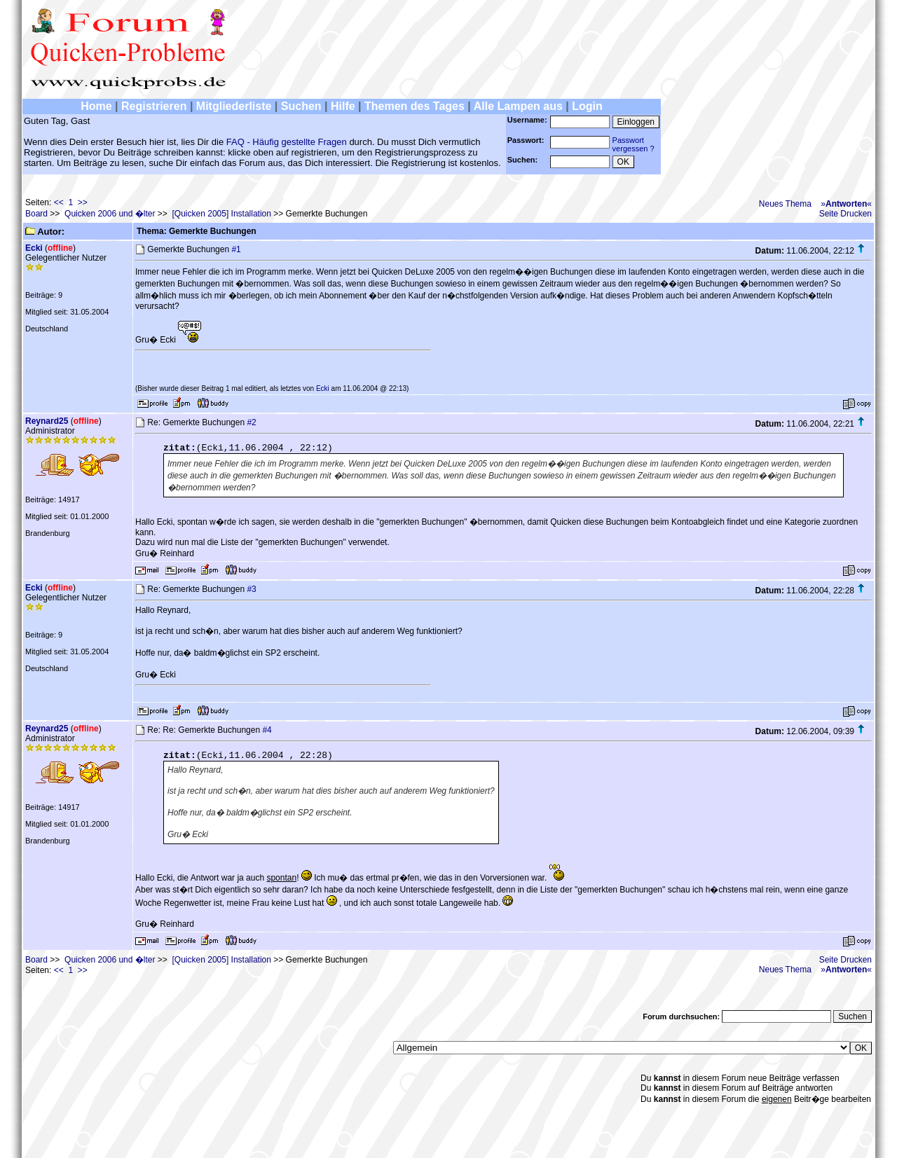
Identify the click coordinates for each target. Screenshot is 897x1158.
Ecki (34, 248)
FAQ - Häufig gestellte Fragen (286, 142)
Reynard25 (46, 421)
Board (36, 214)
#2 (251, 422)
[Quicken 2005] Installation (221, 214)
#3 (251, 589)
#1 (235, 249)
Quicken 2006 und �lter (109, 214)
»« (846, 204)
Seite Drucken (845, 214)
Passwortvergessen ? (633, 144)
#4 (266, 730)
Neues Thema (785, 204)
